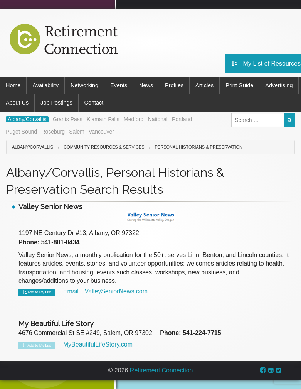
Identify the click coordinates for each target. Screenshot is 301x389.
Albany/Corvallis (27, 119)
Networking (84, 85)
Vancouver (101, 132)
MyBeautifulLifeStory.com (98, 344)
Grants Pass (67, 119)
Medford (133, 119)
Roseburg (53, 132)
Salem (76, 132)
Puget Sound (21, 132)
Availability (45, 85)
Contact (94, 103)
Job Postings (56, 103)
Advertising (279, 85)
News (146, 85)
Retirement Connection (161, 370)
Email (71, 291)
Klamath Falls (103, 119)
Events (118, 85)
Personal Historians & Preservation (198, 147)
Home (13, 85)
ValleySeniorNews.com (116, 291)
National (158, 119)
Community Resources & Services (104, 147)
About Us (17, 103)
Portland (182, 119)
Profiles (174, 85)
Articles (204, 85)
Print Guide (239, 85)
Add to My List (37, 292)
